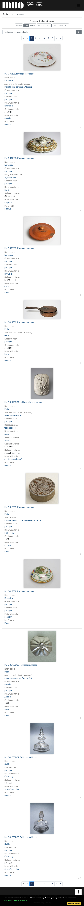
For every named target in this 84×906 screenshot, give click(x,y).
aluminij (7, 545)
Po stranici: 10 (43, 25)
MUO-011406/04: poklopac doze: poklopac (23, 402)
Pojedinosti (8, 900)
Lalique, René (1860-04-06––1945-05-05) (22, 520)
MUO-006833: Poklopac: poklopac (19, 248)
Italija (6, 190)
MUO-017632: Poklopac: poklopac (19, 591)
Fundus (7, 124)
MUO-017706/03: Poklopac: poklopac (20, 665)
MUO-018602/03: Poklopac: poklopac (20, 837)
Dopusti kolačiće (74, 903)
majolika (8, 203)
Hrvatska (8, 274)
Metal (6, 329)
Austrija (7, 434)
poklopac (21, 14)
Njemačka (8, 106)
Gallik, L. (8, 335)
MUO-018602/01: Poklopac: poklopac (20, 757)
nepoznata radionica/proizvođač (18, 678)
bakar (6, 354)
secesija (8, 440)
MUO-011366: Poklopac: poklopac (19, 322)
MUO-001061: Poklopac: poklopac (19, 74)
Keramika (8, 81)
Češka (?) (8, 777)
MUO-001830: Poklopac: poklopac (19, 158)
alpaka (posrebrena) (13, 459)
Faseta (19, 25)
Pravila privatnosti (20, 900)
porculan (8, 118)
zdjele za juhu (10, 177)
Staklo (7, 764)
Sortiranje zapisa (59, 25)
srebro (7, 709)
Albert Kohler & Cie (12, 415)
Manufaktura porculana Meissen (18, 87)
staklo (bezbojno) (11, 789)
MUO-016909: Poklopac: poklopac (19, 507)
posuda (7, 684)
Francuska (9, 533)
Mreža (32, 25)
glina (6, 286)
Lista (26, 25)
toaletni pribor (10, 428)
